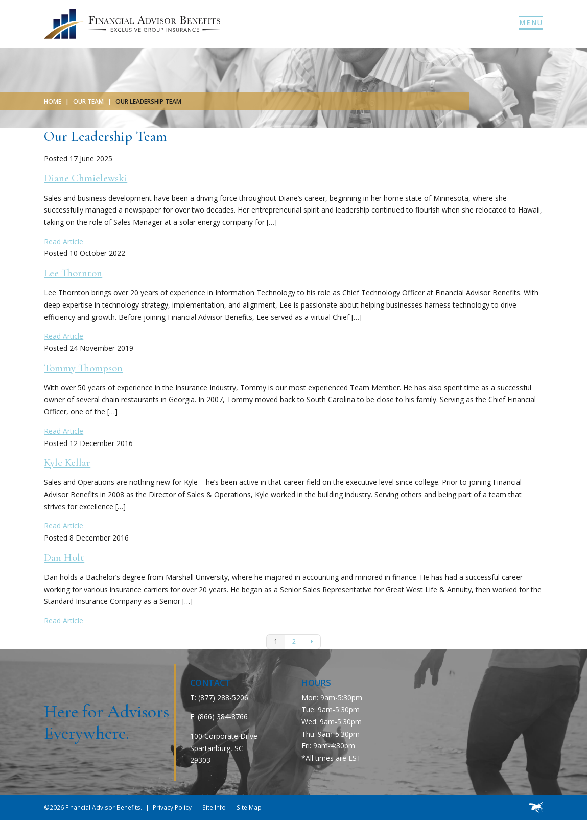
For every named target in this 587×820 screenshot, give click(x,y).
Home (52, 101)
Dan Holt (64, 557)
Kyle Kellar (67, 462)
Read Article (63, 241)
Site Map (249, 807)
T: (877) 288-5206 (219, 697)
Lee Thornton (73, 273)
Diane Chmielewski (85, 178)
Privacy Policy (172, 807)
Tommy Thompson (83, 368)
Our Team (88, 101)
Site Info (214, 807)
